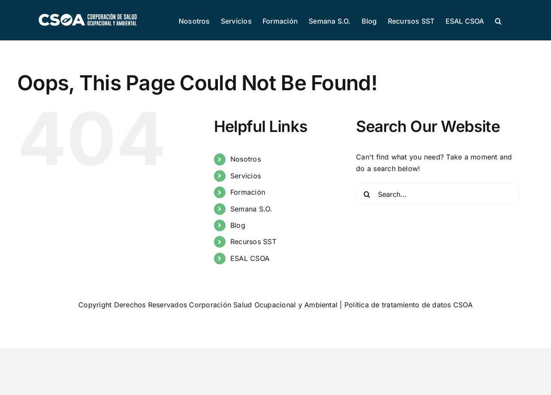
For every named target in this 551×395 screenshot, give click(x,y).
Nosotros (245, 159)
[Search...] (438, 194)
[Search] (367, 194)
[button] (498, 20)
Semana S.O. (251, 209)
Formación (247, 192)
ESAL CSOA (249, 258)
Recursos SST (253, 241)
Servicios (245, 175)
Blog (237, 225)
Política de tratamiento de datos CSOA (408, 304)
